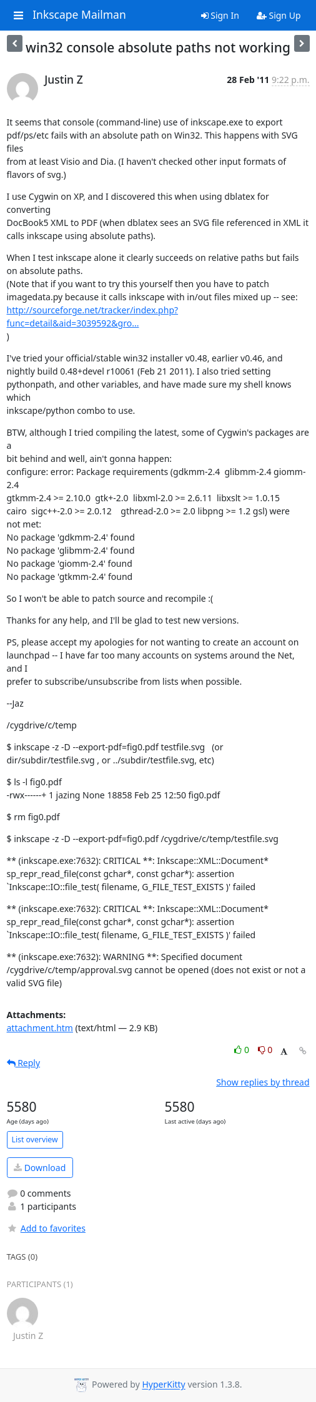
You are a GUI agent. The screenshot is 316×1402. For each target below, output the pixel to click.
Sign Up (279, 15)
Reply (24, 1063)
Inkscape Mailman (79, 14)
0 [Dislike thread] (265, 1050)
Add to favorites (46, 1228)
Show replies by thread (262, 1082)
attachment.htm (40, 1028)
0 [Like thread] (242, 1050)
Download (40, 1168)
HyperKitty (163, 1385)
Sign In (220, 15)
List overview (35, 1139)
